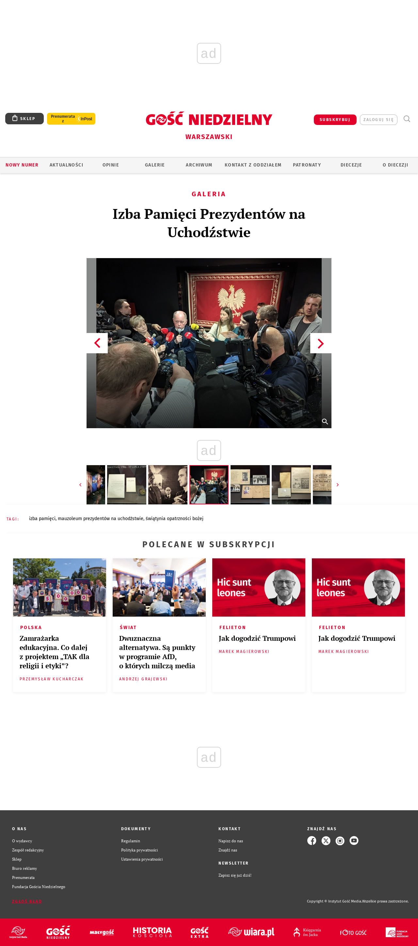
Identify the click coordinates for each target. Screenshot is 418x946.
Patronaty (307, 165)
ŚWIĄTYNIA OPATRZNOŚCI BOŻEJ (174, 518)
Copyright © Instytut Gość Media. (334, 901)
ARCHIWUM (199, 165)
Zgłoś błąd (27, 901)
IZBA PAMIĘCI (42, 518)
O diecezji (395, 165)
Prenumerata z (63, 118)
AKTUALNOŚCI (66, 165)
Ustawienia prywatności (142, 859)
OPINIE (111, 165)
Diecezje (351, 165)
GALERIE (155, 165)
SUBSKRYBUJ (335, 119)
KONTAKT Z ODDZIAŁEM (253, 165)
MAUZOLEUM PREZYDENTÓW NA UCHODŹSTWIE (100, 518)
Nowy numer (22, 165)
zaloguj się (378, 119)
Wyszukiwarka (407, 119)
